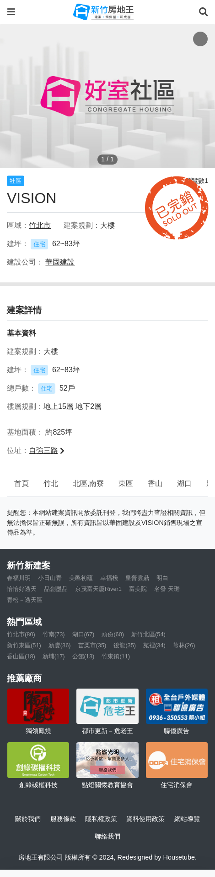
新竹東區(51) (24, 645)
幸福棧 (109, 577)
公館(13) (83, 656)
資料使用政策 (145, 818)
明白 (162, 577)
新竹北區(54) (148, 634)
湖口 (184, 483)
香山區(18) (21, 656)
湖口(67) (83, 634)
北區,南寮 (88, 483)
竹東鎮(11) (116, 656)
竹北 (50, 483)
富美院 (138, 588)
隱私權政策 (101, 818)
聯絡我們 (107, 836)
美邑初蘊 (81, 577)
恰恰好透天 (22, 588)
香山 (155, 483)
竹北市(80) (21, 634)
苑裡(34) (154, 645)
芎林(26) (184, 645)
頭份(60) (113, 634)
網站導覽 (187, 818)
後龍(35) (124, 645)
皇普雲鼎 (137, 577)
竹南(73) (54, 634)
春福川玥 (19, 577)
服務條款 (63, 818)
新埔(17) (54, 656)
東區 (125, 483)
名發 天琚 (167, 588)
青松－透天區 (25, 599)
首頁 (21, 483)
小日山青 (50, 577)
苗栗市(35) (92, 645)
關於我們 (28, 818)
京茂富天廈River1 (98, 588)
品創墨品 (56, 588)
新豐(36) (59, 645)
